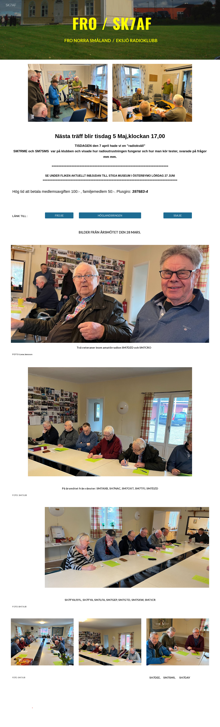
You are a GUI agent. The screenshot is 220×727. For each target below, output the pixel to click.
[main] (110, 29)
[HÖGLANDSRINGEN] (110, 215)
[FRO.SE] (59, 215)
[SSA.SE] (177, 215)
